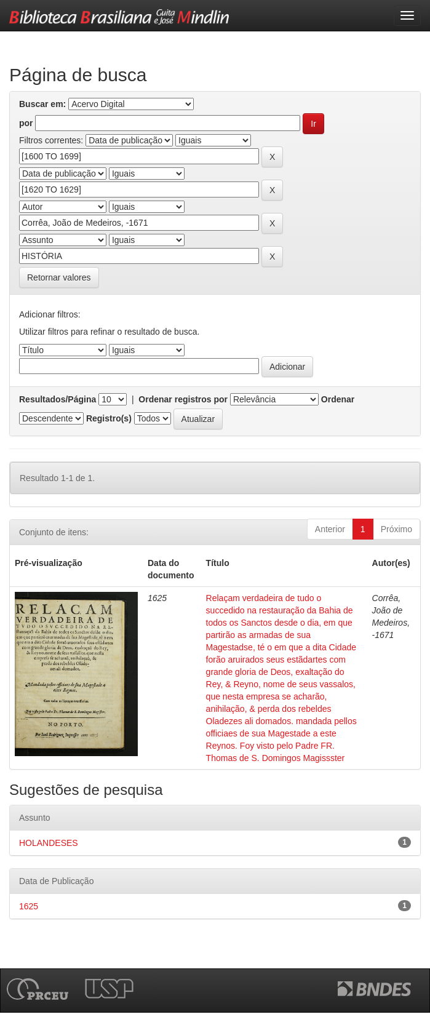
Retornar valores (59, 277)
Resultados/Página (57, 399)
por (26, 123)
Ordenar (337, 399)
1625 (28, 906)
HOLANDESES (48, 843)
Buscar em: (42, 104)
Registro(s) (109, 418)
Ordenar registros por (183, 399)
